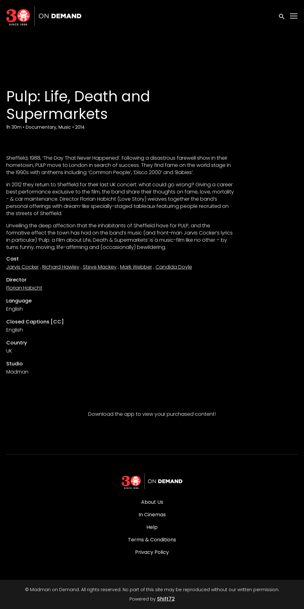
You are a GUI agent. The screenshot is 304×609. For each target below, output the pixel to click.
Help (152, 527)
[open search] (282, 15)
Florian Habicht (24, 288)
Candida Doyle (173, 267)
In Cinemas (152, 514)
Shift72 (166, 598)
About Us (152, 502)
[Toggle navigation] (294, 16)
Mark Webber (136, 267)
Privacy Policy (152, 552)
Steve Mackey (100, 267)
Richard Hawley (60, 267)
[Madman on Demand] (152, 481)
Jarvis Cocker (22, 267)
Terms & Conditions (152, 539)
